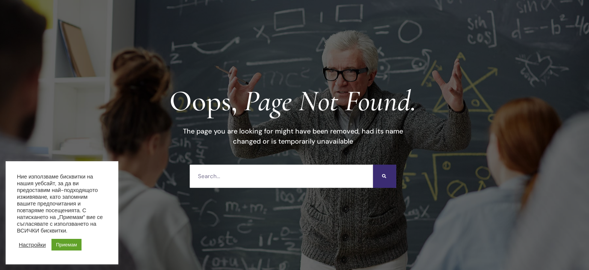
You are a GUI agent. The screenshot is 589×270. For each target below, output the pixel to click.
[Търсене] (384, 176)
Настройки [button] (32, 245)
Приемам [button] (66, 245)
